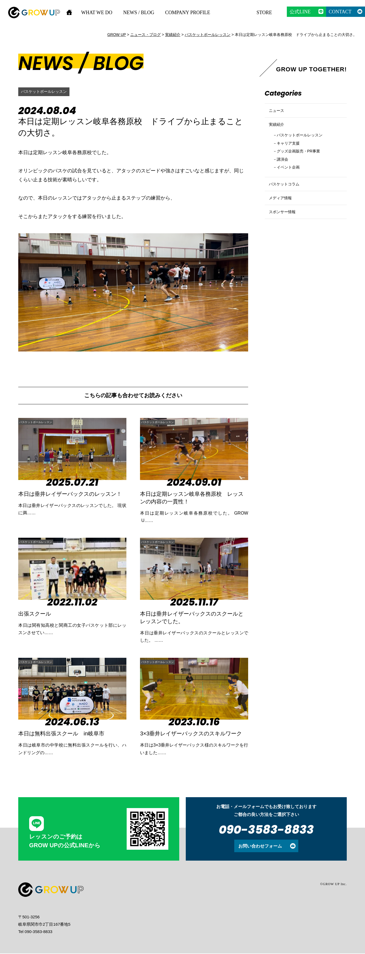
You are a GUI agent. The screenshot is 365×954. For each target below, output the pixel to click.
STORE (264, 12)
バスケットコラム (287, 201)
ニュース (278, 112)
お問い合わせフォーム (260, 846)
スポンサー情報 (285, 238)
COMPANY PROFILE (187, 12)
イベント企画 (291, 181)
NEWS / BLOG (138, 12)
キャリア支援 (291, 154)
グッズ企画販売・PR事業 (304, 163)
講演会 (284, 172)
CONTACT (340, 11)
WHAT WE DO (96, 12)
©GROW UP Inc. (333, 884)
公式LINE (300, 11)
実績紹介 (278, 131)
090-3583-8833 (266, 830)
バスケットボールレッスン (47, 91)
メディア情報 (283, 219)
